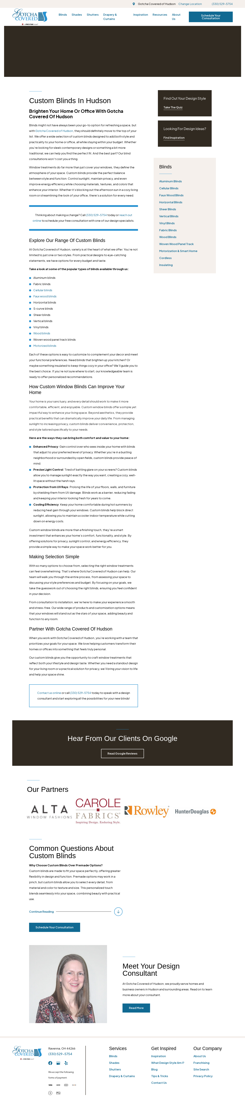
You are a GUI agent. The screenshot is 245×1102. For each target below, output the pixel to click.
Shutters (115, 1069)
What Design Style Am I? (167, 1063)
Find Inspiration (174, 137)
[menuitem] (184, 181)
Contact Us (159, 1082)
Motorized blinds (44, 345)
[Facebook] (50, 1063)
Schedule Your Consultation (210, 17)
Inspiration (158, 1056)
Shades (114, 1063)
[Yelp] (66, 1063)
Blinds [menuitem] (63, 14)
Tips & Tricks (159, 1076)
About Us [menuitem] (176, 17)
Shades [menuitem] (77, 14)
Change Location (190, 4)
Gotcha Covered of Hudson (54, 131)
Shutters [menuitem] (93, 14)
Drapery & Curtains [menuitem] (110, 17)
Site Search (201, 1069)
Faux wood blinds (44, 296)
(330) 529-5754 (222, 4)
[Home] (29, 16)
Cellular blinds (42, 290)
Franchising (201, 1063)
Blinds (113, 1056)
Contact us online (49, 693)
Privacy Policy (203, 1076)
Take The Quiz (173, 107)
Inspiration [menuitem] (140, 14)
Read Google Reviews (122, 753)
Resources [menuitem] (160, 14)
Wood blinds (41, 333)
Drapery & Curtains (122, 1076)
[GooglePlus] (58, 1063)
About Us (199, 1056)
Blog (154, 1069)
